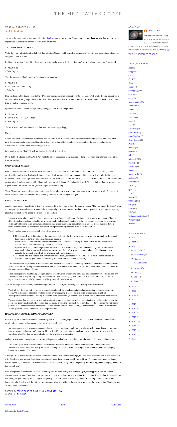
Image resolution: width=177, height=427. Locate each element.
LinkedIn (132, 113)
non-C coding (134, 136)
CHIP (130, 79)
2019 (134, 304)
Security (132, 166)
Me (129, 124)
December (139, 250)
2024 (134, 246)
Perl (130, 144)
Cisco (130, 83)
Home (63, 404)
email (130, 98)
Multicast (132, 128)
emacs (131, 94)
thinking (21, 394)
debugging (133, 90)
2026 (134, 237)
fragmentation (134, 102)
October (138, 259)
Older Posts (116, 404)
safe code (132, 159)
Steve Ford (154, 31)
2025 (134, 242)
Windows (132, 220)
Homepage (165, 49)
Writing (131, 223)
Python (131, 147)
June (136, 276)
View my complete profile (142, 54)
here (144, 63)
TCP (130, 193)
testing (131, 197)
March (137, 281)
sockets (131, 178)
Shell (130, 170)
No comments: (50, 391)
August (137, 268)
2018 (134, 308)
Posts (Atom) (22, 411)
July (136, 272)
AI (15, 394)
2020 (134, 299)
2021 (134, 295)
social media (133, 174)
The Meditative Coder (88, 13)
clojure (131, 87)
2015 (134, 321)
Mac (130, 121)
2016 (134, 317)
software (132, 181)
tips (130, 204)
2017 (134, 312)
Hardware (132, 105)
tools (130, 208)
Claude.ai (50, 38)
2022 (134, 291)
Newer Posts (10, 404)
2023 (134, 286)
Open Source (134, 140)
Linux (131, 117)
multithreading (134, 132)
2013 (134, 330)
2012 (134, 334)
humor (131, 109)
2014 (134, 325)
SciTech (131, 163)
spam (130, 189)
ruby (130, 155)
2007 (134, 338)
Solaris (131, 185)
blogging (132, 71)
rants (130, 151)
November (139, 254)
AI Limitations (14, 31)
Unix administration (137, 216)
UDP (130, 212)
